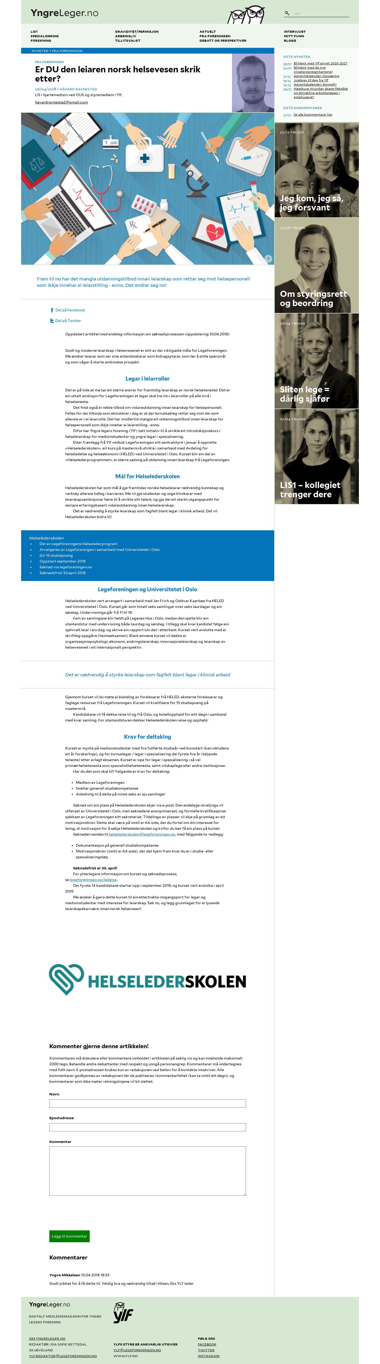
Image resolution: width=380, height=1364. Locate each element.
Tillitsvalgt (127, 40)
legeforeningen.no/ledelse (93, 880)
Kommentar (60, 1142)
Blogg (290, 40)
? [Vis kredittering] (268, 259)
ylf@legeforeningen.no (137, 1349)
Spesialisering (45, 36)
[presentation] (89, 1214)
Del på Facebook (67, 310)
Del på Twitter (65, 320)
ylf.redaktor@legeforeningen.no (63, 1355)
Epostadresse (61, 1118)
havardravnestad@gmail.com (61, 102)
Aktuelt (208, 31)
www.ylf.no (125, 1355)
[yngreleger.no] (119, 11)
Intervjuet (295, 31)
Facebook (207, 1344)
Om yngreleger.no (47, 1338)
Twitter (206, 1349)
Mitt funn (294, 36)
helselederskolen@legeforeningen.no (142, 834)
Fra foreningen (215, 36)
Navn (54, 1094)
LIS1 (34, 31)
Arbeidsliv (125, 36)
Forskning (41, 40)
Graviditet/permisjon (137, 31)
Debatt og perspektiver (223, 40)
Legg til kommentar (69, 1236)
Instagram (209, 1355)
